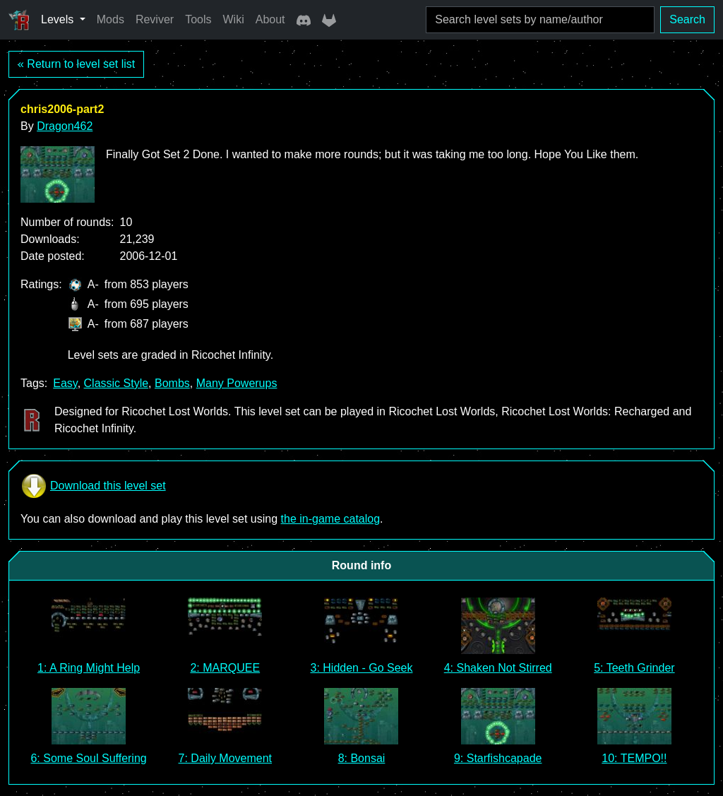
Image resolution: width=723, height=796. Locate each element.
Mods (110, 19)
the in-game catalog (331, 519)
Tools (198, 19)
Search (687, 19)
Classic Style (116, 383)
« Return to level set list (76, 64)
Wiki (233, 19)
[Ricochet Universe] (19, 20)
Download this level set (93, 486)
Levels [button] (59, 19)
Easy (65, 383)
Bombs (172, 383)
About (270, 19)
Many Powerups (236, 383)
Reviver (155, 19)
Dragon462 (64, 126)
